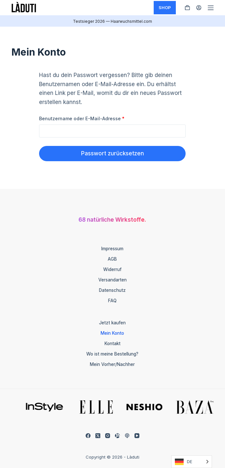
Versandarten (112, 279)
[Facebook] (88, 435)
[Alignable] (117, 435)
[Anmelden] (198, 7)
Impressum (112, 248)
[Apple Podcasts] (127, 435)
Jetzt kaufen (112, 322)
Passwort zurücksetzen (112, 153)
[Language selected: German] (191, 461)
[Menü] (211, 8)
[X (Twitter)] (97, 435)
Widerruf (112, 269)
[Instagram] (107, 435)
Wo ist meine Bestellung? (112, 354)
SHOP (165, 7)
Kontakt (112, 343)
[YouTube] (136, 435)
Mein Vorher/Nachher (112, 364)
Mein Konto (112, 333)
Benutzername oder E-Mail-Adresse (94, 118)
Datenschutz (112, 290)
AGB (112, 259)
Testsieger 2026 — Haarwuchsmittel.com (112, 21)
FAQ (112, 300)
